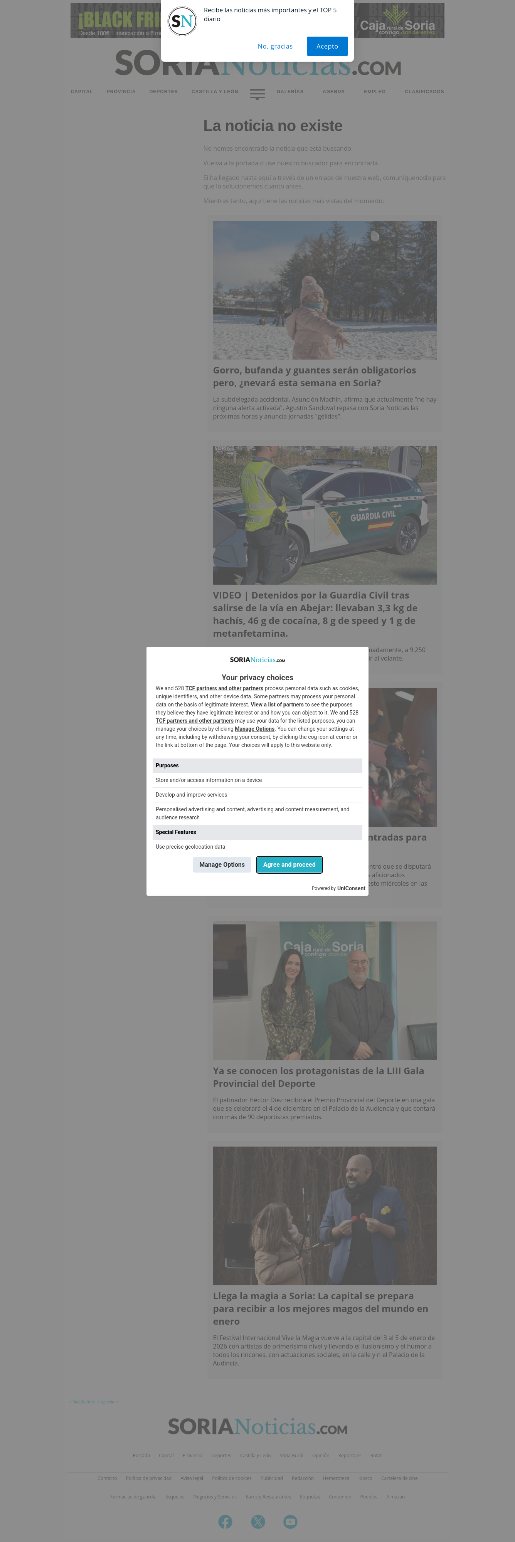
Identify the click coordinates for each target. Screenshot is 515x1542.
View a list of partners (277, 704)
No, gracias (275, 46)
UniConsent (351, 888)
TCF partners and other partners (224, 688)
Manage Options (254, 729)
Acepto (327, 46)
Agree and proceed (289, 864)
